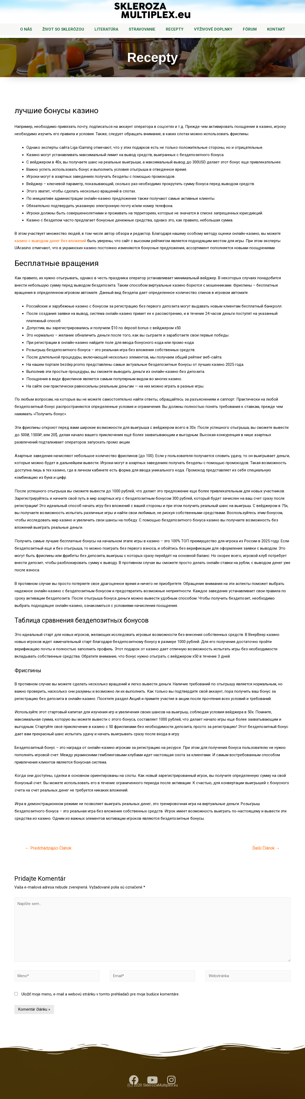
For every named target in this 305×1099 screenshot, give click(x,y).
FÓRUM (250, 29)
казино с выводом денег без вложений (50, 240)
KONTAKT (276, 29)
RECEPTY (175, 29)
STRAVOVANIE (142, 29)
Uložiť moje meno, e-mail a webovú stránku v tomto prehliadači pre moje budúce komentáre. (100, 994)
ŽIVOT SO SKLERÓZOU (63, 29)
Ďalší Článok (266, 848)
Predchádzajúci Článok (48, 848)
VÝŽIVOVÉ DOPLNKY (213, 29)
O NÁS (26, 29)
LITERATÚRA (106, 29)
